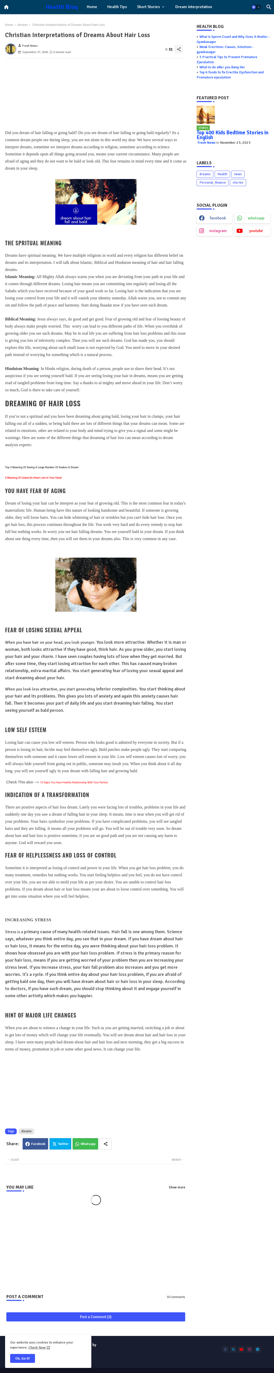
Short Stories (148, 6)
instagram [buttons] (218, 230)
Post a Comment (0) (96, 1317)
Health (222, 174)
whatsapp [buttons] (256, 218)
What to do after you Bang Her (222, 67)
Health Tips (117, 6)
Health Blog (62, 7)
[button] (256, 7)
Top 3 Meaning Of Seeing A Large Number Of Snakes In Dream (42, 467)
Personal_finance (212, 182)
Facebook (38, 1144)
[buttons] (225, 1349)
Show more (177, 1187)
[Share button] (105, 1144)
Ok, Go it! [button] (22, 1358)
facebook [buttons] (218, 218)
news (238, 174)
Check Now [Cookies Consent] (37, 1347)
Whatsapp (88, 1144)
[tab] (92, 7)
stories (238, 182)
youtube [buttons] (256, 230)
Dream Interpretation (193, 6)
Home (92, 6)
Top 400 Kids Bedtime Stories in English (232, 135)
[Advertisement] (95, 93)
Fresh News (206, 142)
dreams (23, 25)
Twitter (63, 1144)
